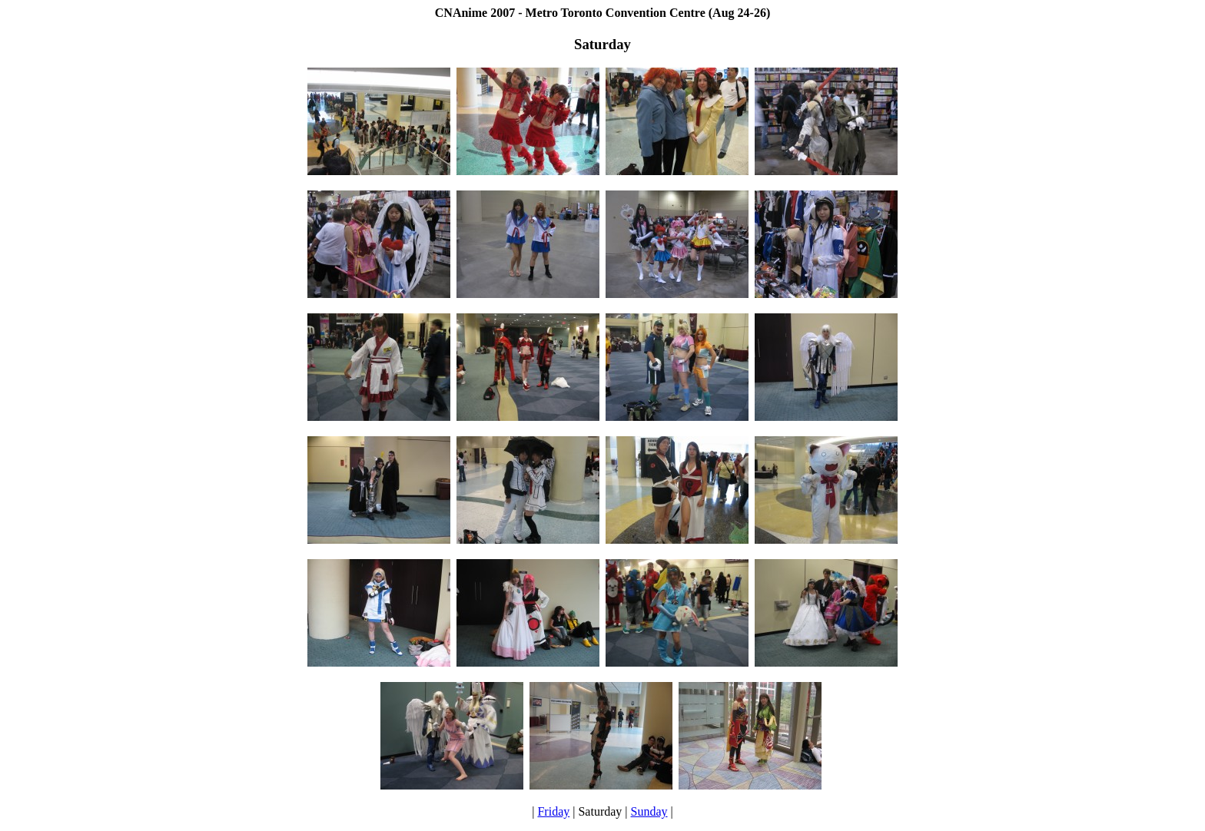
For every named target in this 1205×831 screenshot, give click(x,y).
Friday (553, 811)
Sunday (649, 811)
